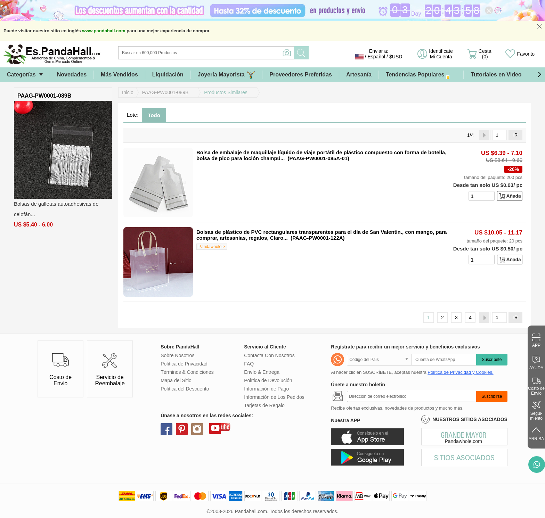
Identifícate (441, 53)
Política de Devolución (268, 380)
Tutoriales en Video (496, 74)
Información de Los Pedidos (274, 397)
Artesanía (359, 74)
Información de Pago (266, 389)
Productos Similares (225, 92)
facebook (166, 429)
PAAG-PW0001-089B (165, 92)
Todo (154, 115)
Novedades (72, 74)
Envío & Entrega (261, 372)
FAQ (249, 364)
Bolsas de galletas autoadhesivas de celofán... (56, 209)
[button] (539, 74)
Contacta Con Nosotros (269, 355)
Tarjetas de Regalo (264, 405)
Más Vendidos (119, 74)
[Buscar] (234, 52)
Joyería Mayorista (226, 75)
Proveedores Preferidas (300, 74)
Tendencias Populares (421, 75)
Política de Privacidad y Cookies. (460, 372)
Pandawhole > (211, 246)
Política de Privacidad (184, 364)
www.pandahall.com (103, 30)
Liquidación (168, 74)
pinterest (182, 429)
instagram (197, 429)
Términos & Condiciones (187, 372)
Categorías (21, 74)
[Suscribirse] (411, 396)
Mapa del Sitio (176, 380)
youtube (215, 428)
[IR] (499, 135)
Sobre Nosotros (177, 355)
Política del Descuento (185, 389)
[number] (482, 196)
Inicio (127, 92)
